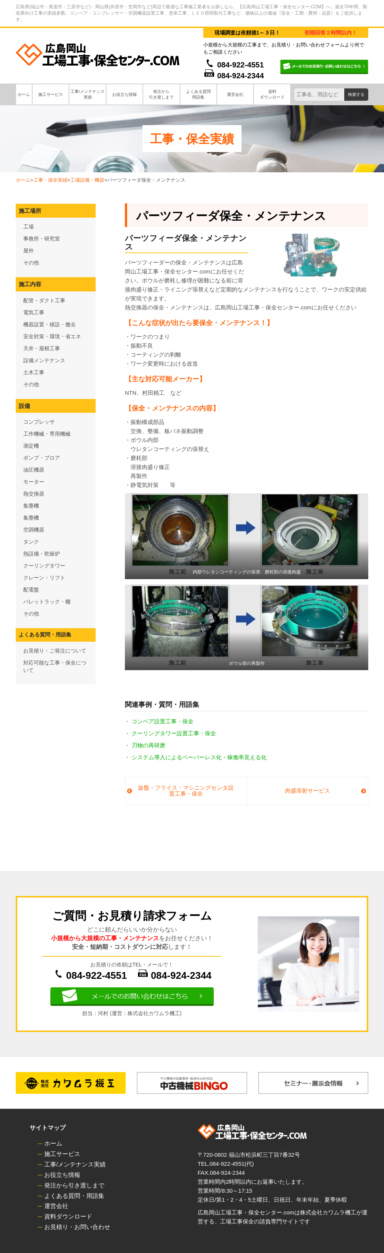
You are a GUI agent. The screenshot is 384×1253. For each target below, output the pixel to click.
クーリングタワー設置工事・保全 (174, 733)
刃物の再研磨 (148, 745)
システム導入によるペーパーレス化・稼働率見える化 (199, 757)
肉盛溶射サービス (307, 790)
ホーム (23, 180)
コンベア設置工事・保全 (163, 721)
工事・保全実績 (50, 180)
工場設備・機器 (87, 180)
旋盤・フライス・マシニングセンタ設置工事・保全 (186, 790)
